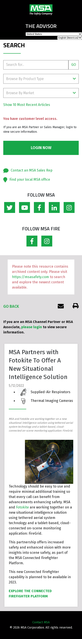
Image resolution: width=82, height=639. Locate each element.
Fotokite (22, 507)
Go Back (11, 306)
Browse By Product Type (41, 78)
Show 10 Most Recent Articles (26, 105)
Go (73, 65)
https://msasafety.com (30, 277)
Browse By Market (41, 93)
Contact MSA (41, 622)
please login (31, 327)
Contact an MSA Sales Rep (31, 170)
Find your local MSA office (29, 179)
